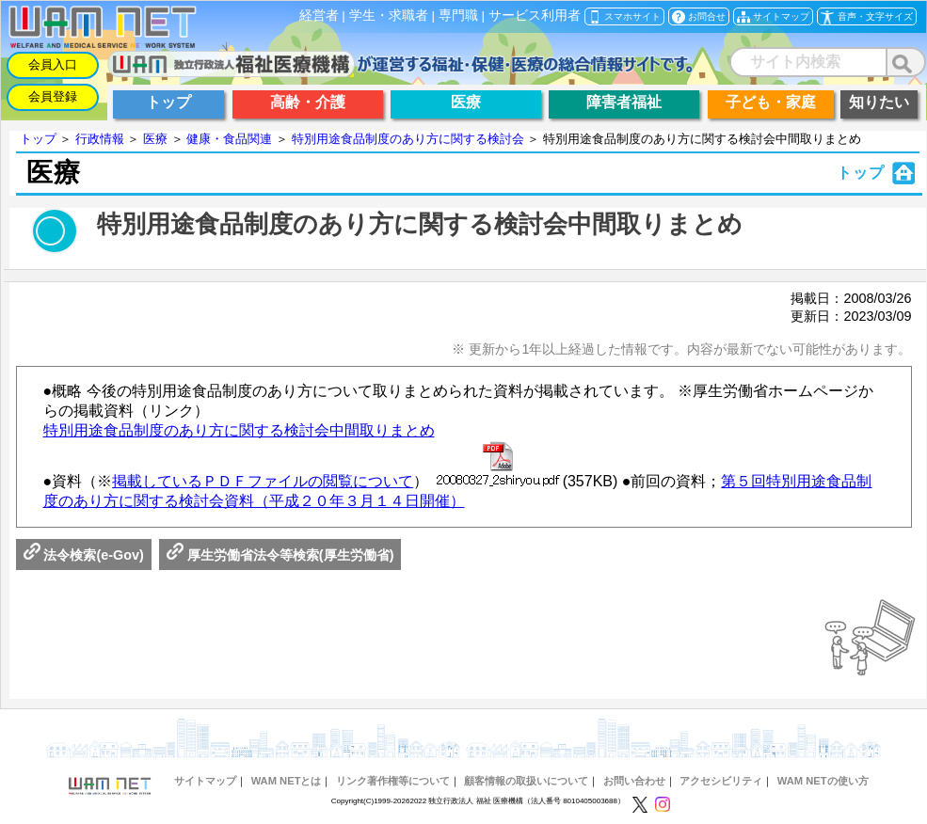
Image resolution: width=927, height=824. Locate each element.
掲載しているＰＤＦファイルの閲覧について (262, 481)
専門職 (458, 15)
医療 (155, 139)
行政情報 (99, 139)
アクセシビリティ (720, 780)
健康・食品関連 (229, 139)
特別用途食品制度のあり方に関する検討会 (408, 139)
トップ (38, 139)
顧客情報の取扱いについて (526, 780)
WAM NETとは (286, 780)
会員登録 (52, 96)
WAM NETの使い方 (823, 780)
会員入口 (52, 64)
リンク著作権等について (393, 780)
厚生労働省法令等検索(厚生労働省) (280, 555)
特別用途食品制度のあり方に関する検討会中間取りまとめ (239, 430)
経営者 (319, 15)
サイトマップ (205, 780)
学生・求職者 (388, 15)
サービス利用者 (534, 15)
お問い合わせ (634, 780)
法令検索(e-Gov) (84, 555)
